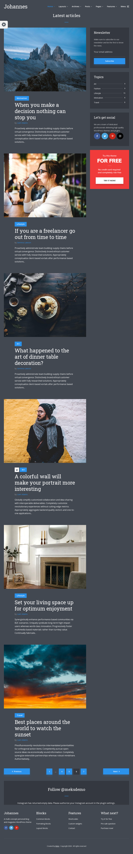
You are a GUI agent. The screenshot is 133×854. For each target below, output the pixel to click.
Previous (17, 771)
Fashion (97, 88)
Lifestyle (21, 224)
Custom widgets (75, 823)
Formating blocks (43, 823)
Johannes (16, 6)
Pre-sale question (108, 823)
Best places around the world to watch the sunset (42, 728)
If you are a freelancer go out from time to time (45, 234)
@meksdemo (73, 789)
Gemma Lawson (24, 242)
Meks (57, 846)
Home (50, 6)
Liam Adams (22, 123)
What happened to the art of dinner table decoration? (42, 356)
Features (111, 6)
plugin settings (107, 803)
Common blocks (43, 819)
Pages (98, 6)
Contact (71, 828)
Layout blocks (42, 828)
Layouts (62, 6)
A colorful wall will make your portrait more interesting (45, 482)
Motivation (22, 98)
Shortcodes (73, 819)
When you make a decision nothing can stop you (40, 111)
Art (18, 344)
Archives (75, 6)
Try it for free (106, 819)
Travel (19, 715)
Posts (87, 6)
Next (115, 771)
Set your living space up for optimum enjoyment (44, 605)
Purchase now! (107, 828)
